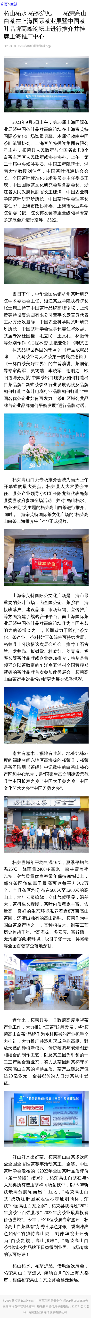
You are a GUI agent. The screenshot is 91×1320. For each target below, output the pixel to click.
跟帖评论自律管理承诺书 (19, 1306)
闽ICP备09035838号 (75, 1300)
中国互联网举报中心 (49, 1300)
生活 (14, 4)
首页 (4, 4)
